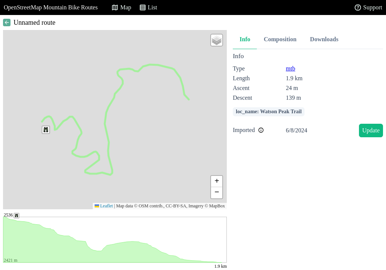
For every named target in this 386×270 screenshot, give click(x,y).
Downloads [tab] (324, 39)
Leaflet (104, 205)
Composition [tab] (280, 39)
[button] (45, 129)
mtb (290, 68)
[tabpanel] (308, 96)
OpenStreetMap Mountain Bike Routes (51, 7)
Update (371, 130)
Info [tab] (245, 39)
